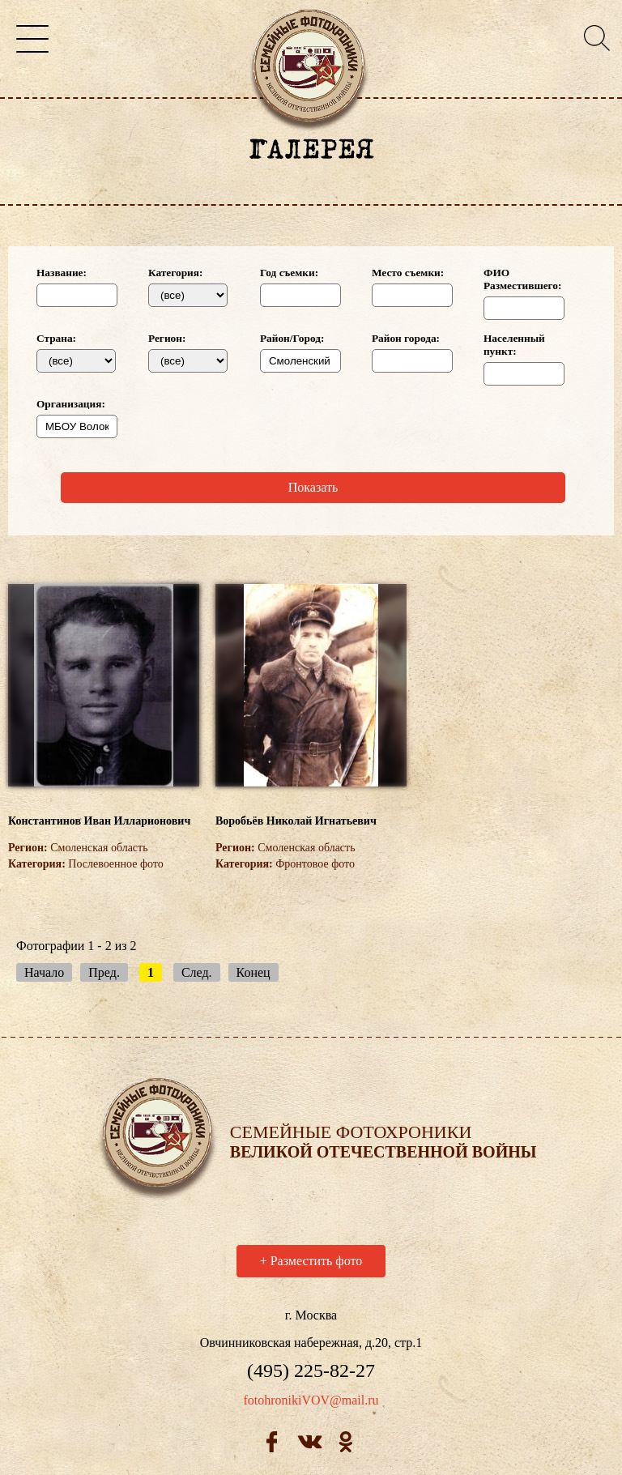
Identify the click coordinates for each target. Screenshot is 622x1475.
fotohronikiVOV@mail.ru (310, 1402)
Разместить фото (311, 1263)
